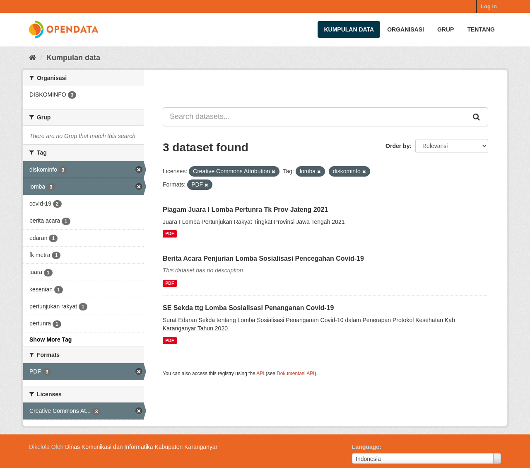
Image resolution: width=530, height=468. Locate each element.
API (260, 373)
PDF (169, 233)
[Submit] (477, 116)
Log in (489, 6)
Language (365, 447)
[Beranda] (32, 57)
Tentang (481, 29)
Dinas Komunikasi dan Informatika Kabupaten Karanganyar (141, 447)
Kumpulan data (349, 29)
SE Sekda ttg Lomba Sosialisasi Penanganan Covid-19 (248, 307)
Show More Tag (50, 339)
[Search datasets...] (314, 116)
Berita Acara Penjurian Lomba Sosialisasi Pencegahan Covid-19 (263, 258)
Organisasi (405, 29)
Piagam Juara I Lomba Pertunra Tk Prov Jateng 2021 (245, 209)
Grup (445, 29)
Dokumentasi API (295, 373)
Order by (397, 146)
